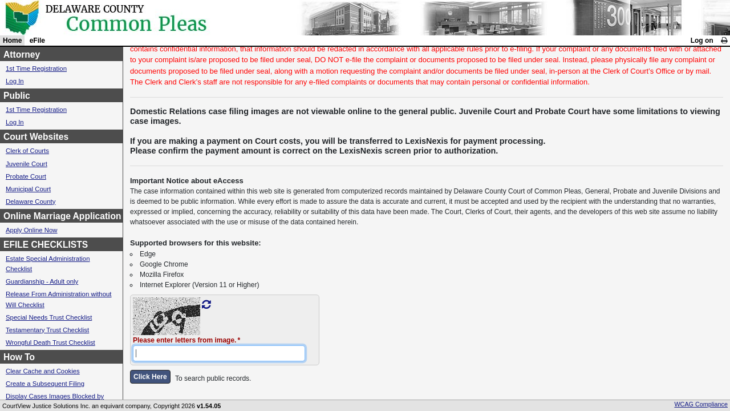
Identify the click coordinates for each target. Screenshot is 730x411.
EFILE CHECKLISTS (45, 244)
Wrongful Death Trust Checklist (50, 342)
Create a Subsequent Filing (45, 383)
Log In (15, 81)
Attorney (21, 54)
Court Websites (35, 137)
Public (16, 95)
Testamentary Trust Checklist (47, 330)
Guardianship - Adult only (42, 281)
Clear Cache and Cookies (43, 371)
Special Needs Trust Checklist (49, 317)
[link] (724, 41)
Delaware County (30, 201)
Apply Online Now (32, 230)
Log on (702, 41)
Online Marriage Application (62, 216)
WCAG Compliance (701, 404)
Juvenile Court (26, 163)
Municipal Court (28, 189)
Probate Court (26, 176)
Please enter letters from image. (184, 340)
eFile (37, 41)
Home (12, 41)
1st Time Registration (36, 68)
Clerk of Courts (27, 150)
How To (19, 357)
